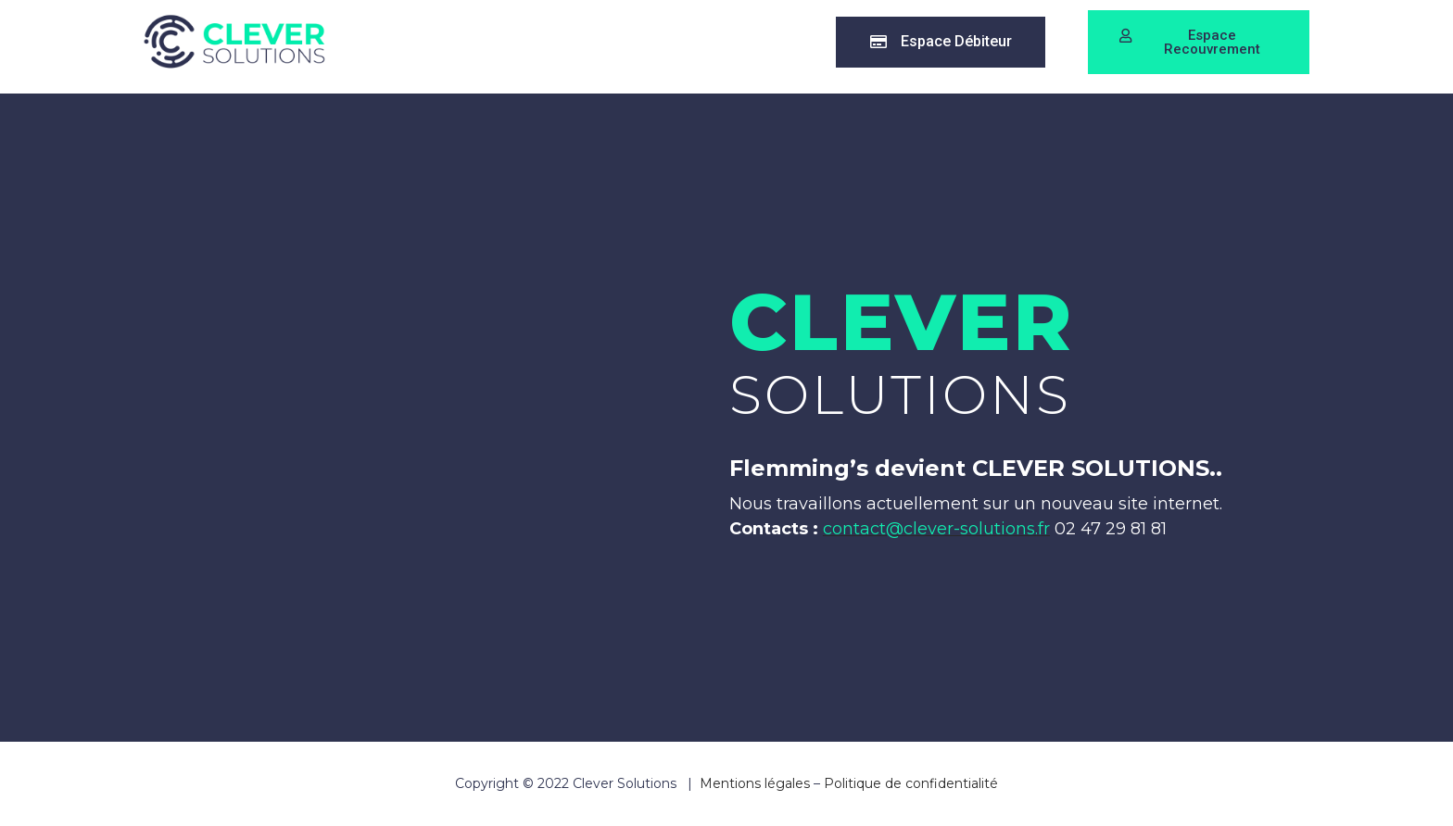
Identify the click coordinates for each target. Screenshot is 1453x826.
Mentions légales (755, 783)
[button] (946, 42)
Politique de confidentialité (911, 783)
